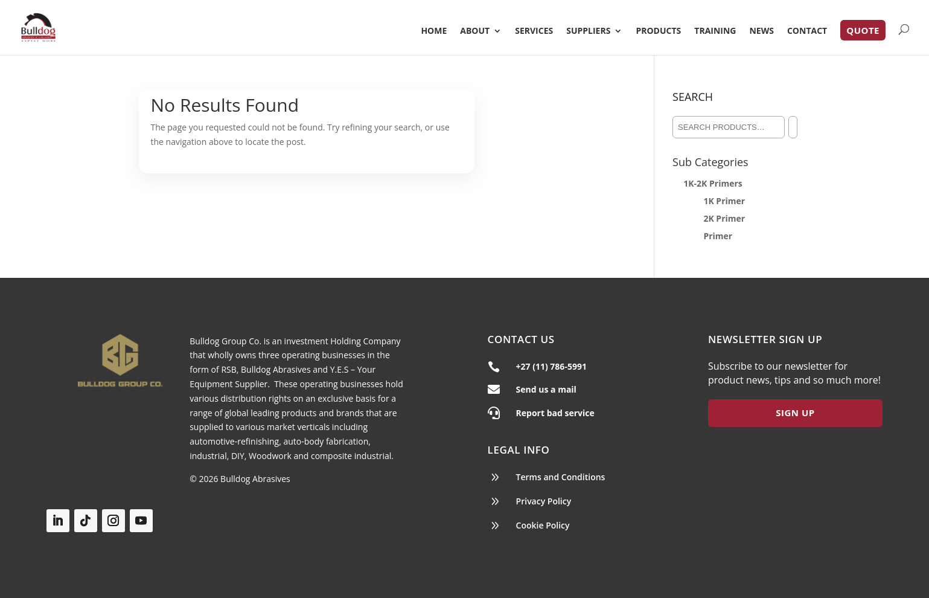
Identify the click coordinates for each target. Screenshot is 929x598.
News (761, 31)
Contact (807, 31)
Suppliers (588, 31)
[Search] (792, 127)
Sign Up (795, 413)
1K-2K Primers (712, 183)
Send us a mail (546, 389)
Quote (863, 30)
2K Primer (724, 218)
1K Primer (724, 201)
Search (692, 96)
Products (658, 31)
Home (434, 31)
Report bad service (555, 413)
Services (534, 31)
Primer (717, 236)
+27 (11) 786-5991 (551, 366)
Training (715, 31)
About (475, 31)
